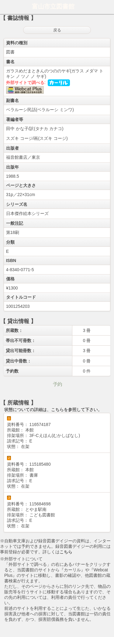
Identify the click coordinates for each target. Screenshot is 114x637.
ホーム (6, 7)
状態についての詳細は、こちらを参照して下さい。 (53, 409)
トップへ (107, 630)
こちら (66, 551)
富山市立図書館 (53, 6)
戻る (57, 30)
